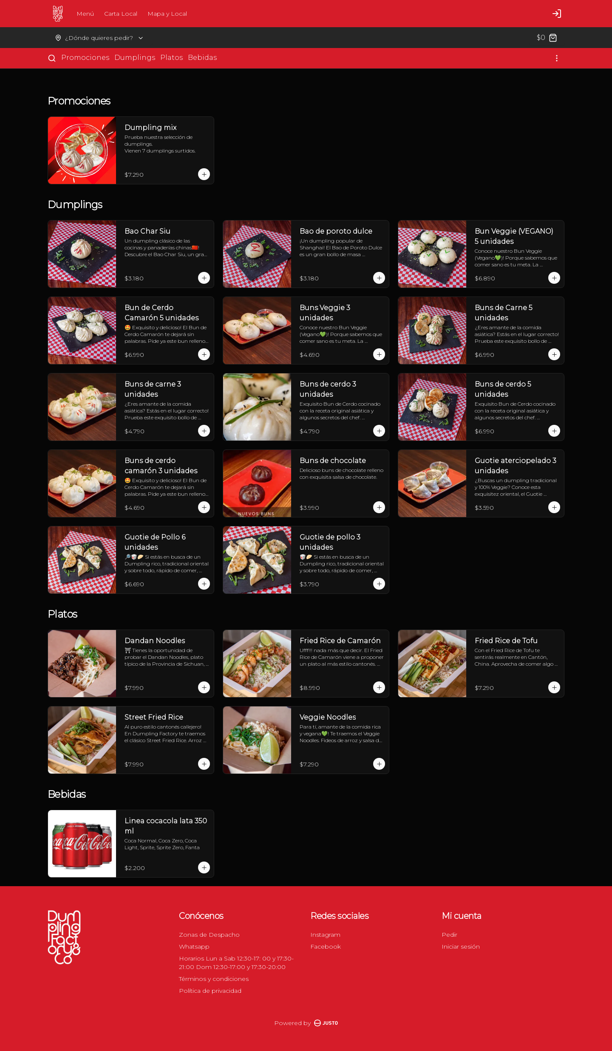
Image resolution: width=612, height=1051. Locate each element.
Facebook (325, 946)
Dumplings (134, 58)
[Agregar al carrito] (204, 174)
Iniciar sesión (461, 946)
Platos (171, 58)
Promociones (85, 58)
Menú (85, 13)
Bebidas (202, 58)
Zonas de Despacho (209, 934)
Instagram (325, 934)
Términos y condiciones (214, 979)
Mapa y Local (167, 13)
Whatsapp (194, 946)
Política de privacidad (210, 990)
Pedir (449, 934)
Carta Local (120, 13)
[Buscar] (52, 58)
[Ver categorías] (556, 58)
